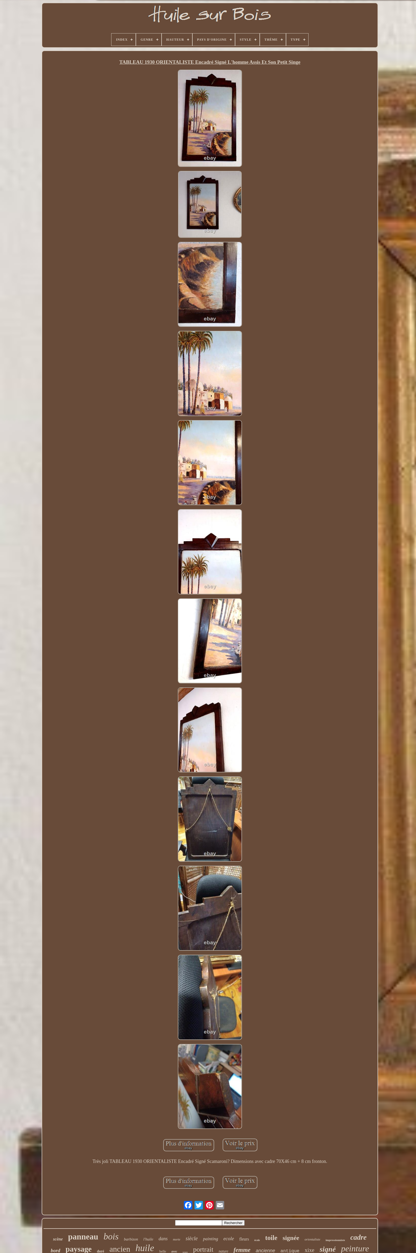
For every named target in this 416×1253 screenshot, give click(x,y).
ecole (228, 1238)
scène (58, 1239)
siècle (192, 1238)
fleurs (244, 1239)
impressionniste (335, 1240)
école (257, 1240)
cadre (358, 1237)
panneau (83, 1236)
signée (291, 1237)
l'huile (148, 1239)
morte (176, 1239)
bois (111, 1236)
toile (271, 1237)
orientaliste (312, 1239)
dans (163, 1238)
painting (210, 1238)
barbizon (131, 1239)
